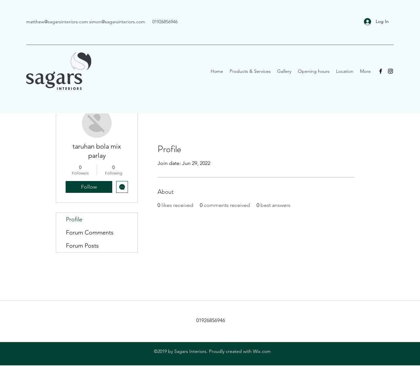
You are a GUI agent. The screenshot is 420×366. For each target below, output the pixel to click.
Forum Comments (90, 232)
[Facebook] (380, 71)
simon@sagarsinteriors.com (117, 22)
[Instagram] (390, 71)
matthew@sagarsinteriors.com (57, 22)
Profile (74, 219)
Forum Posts (82, 245)
